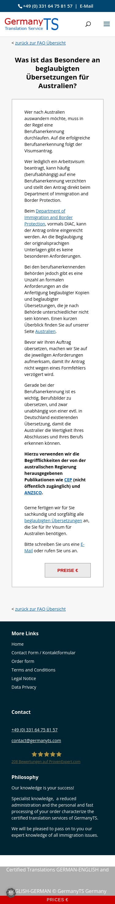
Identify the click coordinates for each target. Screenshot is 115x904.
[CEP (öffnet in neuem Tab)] (68, 480)
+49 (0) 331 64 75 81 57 (48, 6)
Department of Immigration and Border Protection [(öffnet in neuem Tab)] (49, 217)
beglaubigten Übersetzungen (53, 520)
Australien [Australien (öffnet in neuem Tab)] (45, 331)
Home (18, 644)
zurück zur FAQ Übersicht (40, 43)
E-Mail (86, 6)
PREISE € (67, 570)
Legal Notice (24, 678)
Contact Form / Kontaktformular (44, 652)
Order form (23, 661)
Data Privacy (24, 687)
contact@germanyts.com (36, 740)
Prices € (57, 899)
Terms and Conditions (34, 670)
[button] (107, 28)
